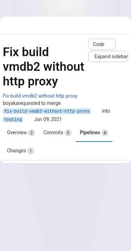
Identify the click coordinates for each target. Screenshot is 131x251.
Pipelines (94, 132)
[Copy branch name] (96, 111)
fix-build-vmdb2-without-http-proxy (47, 111)
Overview (21, 132)
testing (13, 119)
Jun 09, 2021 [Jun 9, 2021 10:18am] (48, 119)
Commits (57, 132)
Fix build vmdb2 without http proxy (40, 96)
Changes (20, 150)
